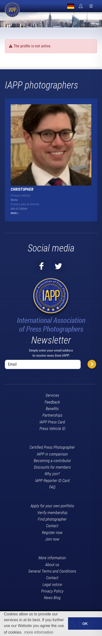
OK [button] (85, 624)
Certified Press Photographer (52, 447)
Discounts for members (52, 467)
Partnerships (52, 415)
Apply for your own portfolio (52, 505)
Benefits (52, 408)
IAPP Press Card (52, 422)
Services (52, 395)
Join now (52, 539)
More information (52, 557)
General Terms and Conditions (52, 571)
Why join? (52, 473)
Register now (52, 532)
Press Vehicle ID (52, 428)
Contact (52, 525)
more (14, 213)
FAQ (52, 487)
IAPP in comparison (52, 454)
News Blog (52, 597)
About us (52, 564)
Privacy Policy (52, 591)
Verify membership (52, 512)
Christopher (22, 189)
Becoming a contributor (52, 460)
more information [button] (38, 632)
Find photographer (52, 519)
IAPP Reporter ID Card (52, 480)
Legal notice (52, 584)
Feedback (52, 402)
